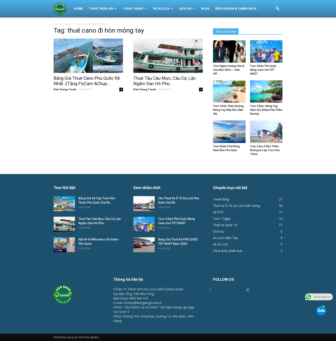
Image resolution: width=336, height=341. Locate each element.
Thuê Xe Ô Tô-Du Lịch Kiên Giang (236, 206)
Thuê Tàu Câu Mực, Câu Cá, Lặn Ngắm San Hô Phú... (164, 81)
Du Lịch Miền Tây (225, 238)
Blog (205, 8)
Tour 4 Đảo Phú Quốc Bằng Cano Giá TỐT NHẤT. (263, 69)
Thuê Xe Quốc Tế (225, 225)
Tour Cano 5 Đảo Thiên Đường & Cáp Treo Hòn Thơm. (265, 150)
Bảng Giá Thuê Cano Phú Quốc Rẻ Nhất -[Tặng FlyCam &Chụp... (87, 81)
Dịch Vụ (187, 8)
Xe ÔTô (218, 212)
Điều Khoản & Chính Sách (235, 8)
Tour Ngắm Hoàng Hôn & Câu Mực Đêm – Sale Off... (228, 69)
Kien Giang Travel (65, 89)
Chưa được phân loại (227, 251)
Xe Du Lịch (163, 8)
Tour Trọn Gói (103, 8)
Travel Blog (221, 199)
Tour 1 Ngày (135, 8)
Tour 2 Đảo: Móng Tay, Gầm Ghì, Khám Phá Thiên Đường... (266, 109)
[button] (277, 8)
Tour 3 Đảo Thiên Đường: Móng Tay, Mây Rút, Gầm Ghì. (228, 109)
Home (78, 8)
